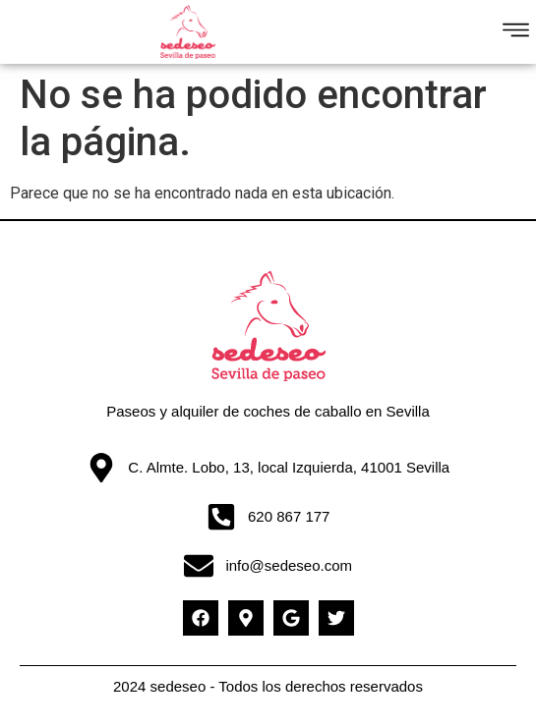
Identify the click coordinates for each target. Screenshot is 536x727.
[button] (517, 32)
